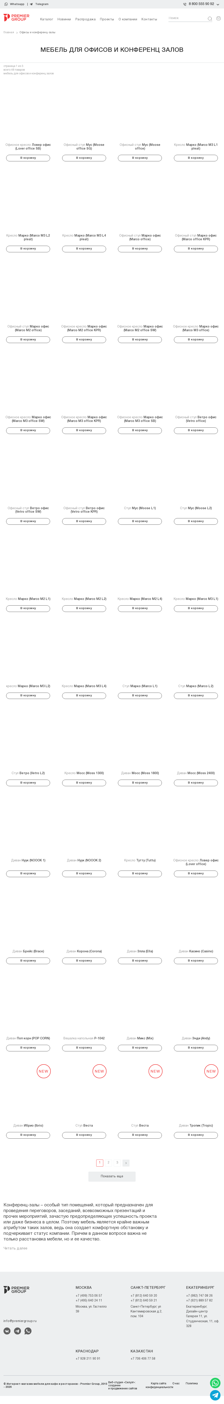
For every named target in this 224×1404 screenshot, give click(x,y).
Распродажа (85, 19)
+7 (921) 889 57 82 (199, 1309)
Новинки (64, 19)
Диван (140, 778)
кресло (28, 690)
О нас (176, 1392)
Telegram (41, 4)
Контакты (149, 19)
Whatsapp (17, 4)
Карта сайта (158, 1392)
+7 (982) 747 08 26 (199, 1304)
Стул (140, 511)
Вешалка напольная (84, 1045)
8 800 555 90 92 (201, 4)
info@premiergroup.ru (20, 1329)
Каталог (46, 19)
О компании (128, 19)
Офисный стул (84, 147)
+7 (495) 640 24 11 (89, 1309)
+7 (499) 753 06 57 (89, 1304)
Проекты (107, 19)
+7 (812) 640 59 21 (144, 1309)
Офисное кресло (28, 147)
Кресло (196, 147)
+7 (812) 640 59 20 (144, 1304)
